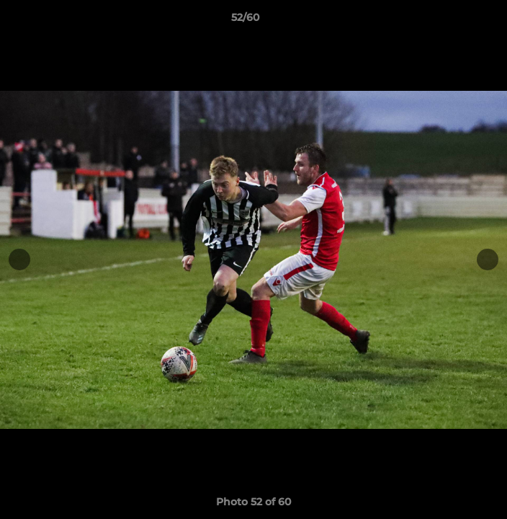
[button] (455, 20)
